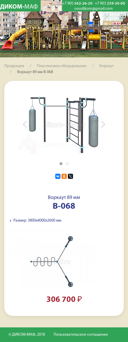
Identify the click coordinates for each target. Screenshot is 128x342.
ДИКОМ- (19, 7)
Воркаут (106, 66)
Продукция (14, 66)
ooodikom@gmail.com (93, 9)
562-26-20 (77, 3)
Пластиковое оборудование (61, 66)
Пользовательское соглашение (81, 335)
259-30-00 (110, 3)
